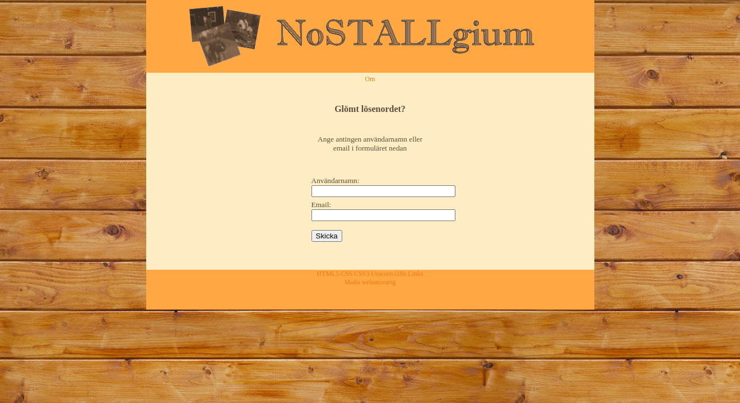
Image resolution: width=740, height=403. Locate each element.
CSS (346, 274)
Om (370, 79)
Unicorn (382, 274)
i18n (400, 274)
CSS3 (361, 274)
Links (415, 274)
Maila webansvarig (370, 282)
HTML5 (328, 274)
